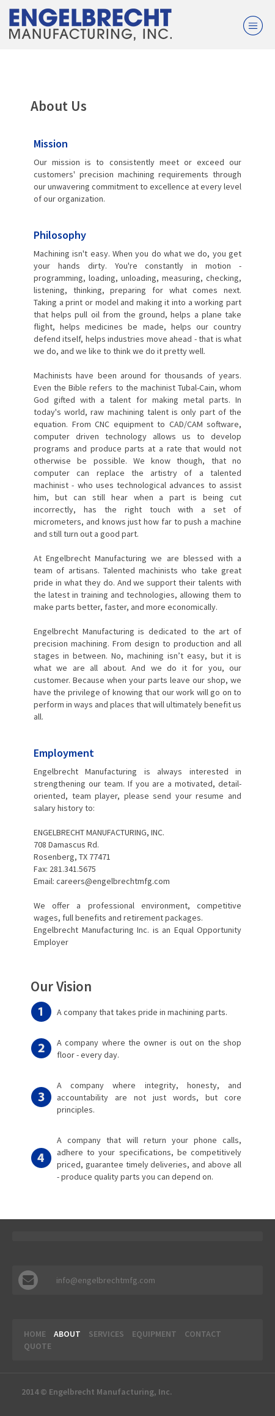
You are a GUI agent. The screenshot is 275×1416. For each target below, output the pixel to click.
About (67, 1333)
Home (35, 1333)
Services (106, 1333)
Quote (37, 1345)
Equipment (154, 1333)
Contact (203, 1333)
